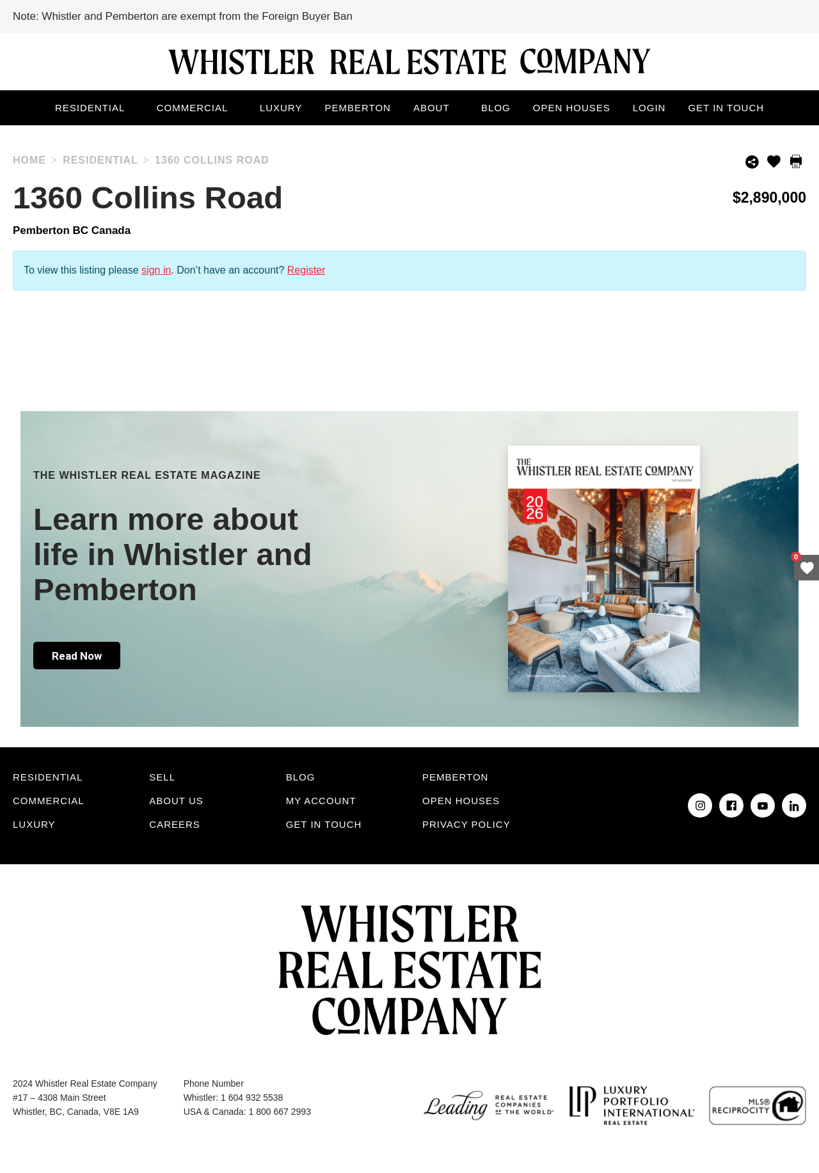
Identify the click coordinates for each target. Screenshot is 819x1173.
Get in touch (726, 107)
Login (649, 107)
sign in (156, 270)
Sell (162, 777)
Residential (90, 107)
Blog (496, 107)
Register (306, 270)
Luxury (281, 107)
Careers (174, 824)
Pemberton (357, 107)
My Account (321, 800)
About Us (176, 800)
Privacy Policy (466, 824)
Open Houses (571, 107)
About (431, 107)
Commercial (192, 107)
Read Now (77, 655)
